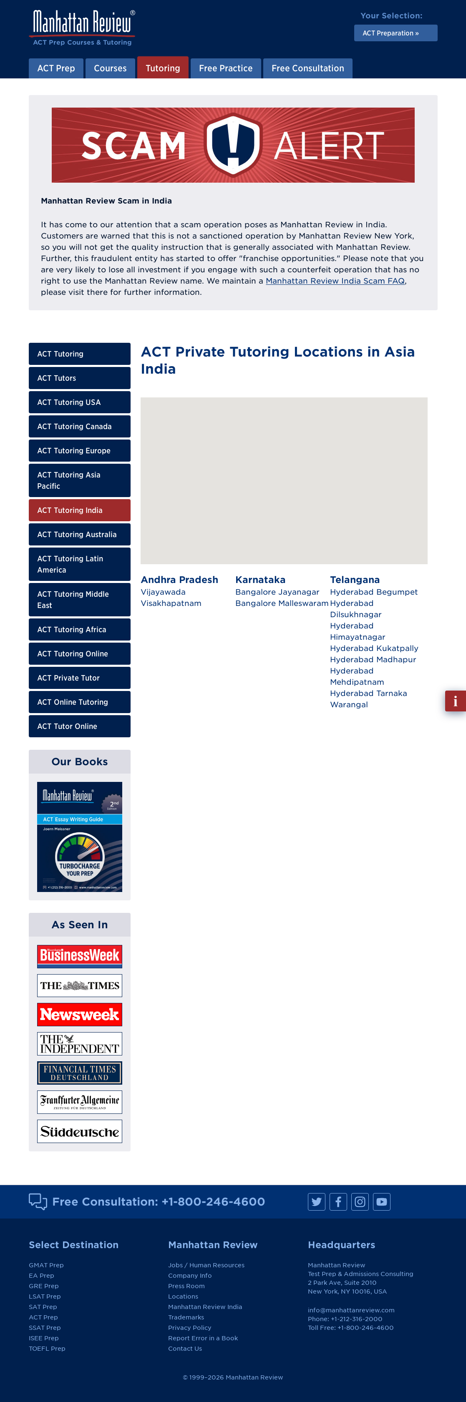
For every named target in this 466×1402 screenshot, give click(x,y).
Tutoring (163, 68)
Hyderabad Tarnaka (368, 693)
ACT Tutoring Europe (74, 450)
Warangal (349, 704)
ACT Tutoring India (70, 510)
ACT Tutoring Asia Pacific (69, 480)
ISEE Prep (44, 1338)
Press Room (186, 1286)
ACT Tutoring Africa (71, 629)
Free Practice (226, 68)
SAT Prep (43, 1307)
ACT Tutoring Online (72, 653)
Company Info (190, 1275)
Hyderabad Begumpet (374, 592)
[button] (287, 452)
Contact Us (185, 1348)
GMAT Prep (46, 1265)
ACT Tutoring (60, 353)
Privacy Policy (190, 1327)
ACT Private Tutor (68, 677)
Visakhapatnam (171, 603)
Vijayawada (163, 592)
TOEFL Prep (47, 1348)
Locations (183, 1296)
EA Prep (41, 1275)
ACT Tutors (56, 378)
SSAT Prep (45, 1327)
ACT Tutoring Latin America (70, 564)
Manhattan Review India (205, 1307)
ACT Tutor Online (67, 726)
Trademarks (186, 1317)
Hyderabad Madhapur (373, 659)
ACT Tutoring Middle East (73, 600)
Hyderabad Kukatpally (374, 648)
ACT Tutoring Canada (74, 426)
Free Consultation (308, 68)
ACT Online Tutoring (72, 702)
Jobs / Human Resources (206, 1265)
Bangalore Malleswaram (282, 603)
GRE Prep (44, 1286)
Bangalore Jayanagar (277, 592)
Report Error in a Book (203, 1338)
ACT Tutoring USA (69, 402)
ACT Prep (56, 68)
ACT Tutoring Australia (77, 534)
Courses (110, 68)
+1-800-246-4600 (213, 1201)
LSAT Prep (45, 1296)
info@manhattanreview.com (351, 1310)
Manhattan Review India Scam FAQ (335, 280)
